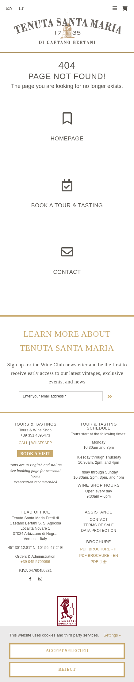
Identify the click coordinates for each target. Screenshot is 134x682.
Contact (67, 272)
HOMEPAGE (67, 139)
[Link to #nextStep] (109, 396)
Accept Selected (67, 650)
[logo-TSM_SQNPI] (101, 599)
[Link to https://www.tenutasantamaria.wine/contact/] (67, 252)
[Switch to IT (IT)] (24, 8)
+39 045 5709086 (35, 562)
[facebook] (30, 579)
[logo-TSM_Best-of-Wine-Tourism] (32, 599)
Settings (113, 635)
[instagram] (40, 579)
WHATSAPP (41, 443)
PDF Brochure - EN (98, 555)
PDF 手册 (99, 562)
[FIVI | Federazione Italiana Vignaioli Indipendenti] (67, 599)
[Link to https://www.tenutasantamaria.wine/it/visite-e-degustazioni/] (67, 185)
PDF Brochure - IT (98, 549)
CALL (23, 443)
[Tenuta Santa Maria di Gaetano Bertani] (67, 15)
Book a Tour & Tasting (67, 205)
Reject (67, 669)
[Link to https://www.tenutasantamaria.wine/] (67, 118)
